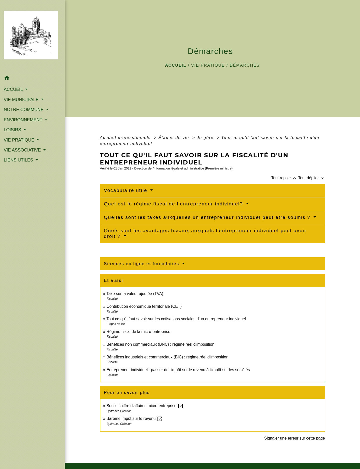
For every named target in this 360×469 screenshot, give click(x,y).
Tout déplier (311, 178)
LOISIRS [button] (13, 129)
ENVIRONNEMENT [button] (24, 119)
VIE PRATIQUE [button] (20, 140)
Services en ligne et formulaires (142, 263)
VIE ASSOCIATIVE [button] (23, 150)
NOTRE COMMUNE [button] (24, 109)
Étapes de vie (174, 138)
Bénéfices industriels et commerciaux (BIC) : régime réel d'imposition (167, 357)
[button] (32, 78)
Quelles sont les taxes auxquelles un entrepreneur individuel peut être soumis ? (208, 217)
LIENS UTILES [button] (19, 159)
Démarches (245, 65)
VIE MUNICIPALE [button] (22, 99)
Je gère (206, 138)
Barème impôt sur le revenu (134, 418)
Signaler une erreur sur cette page (294, 438)
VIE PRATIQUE (208, 65)
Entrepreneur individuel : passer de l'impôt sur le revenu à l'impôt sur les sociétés (178, 370)
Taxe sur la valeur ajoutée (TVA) (134, 294)
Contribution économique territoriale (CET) (144, 306)
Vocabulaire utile (126, 190)
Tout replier (284, 178)
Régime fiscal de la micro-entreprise (138, 331)
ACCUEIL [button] (14, 89)
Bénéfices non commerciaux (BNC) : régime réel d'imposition (160, 344)
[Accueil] (32, 36)
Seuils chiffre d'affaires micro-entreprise (145, 406)
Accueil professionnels (126, 138)
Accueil (175, 65)
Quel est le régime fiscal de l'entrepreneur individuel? (174, 203)
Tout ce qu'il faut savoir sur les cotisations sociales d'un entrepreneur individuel (176, 319)
